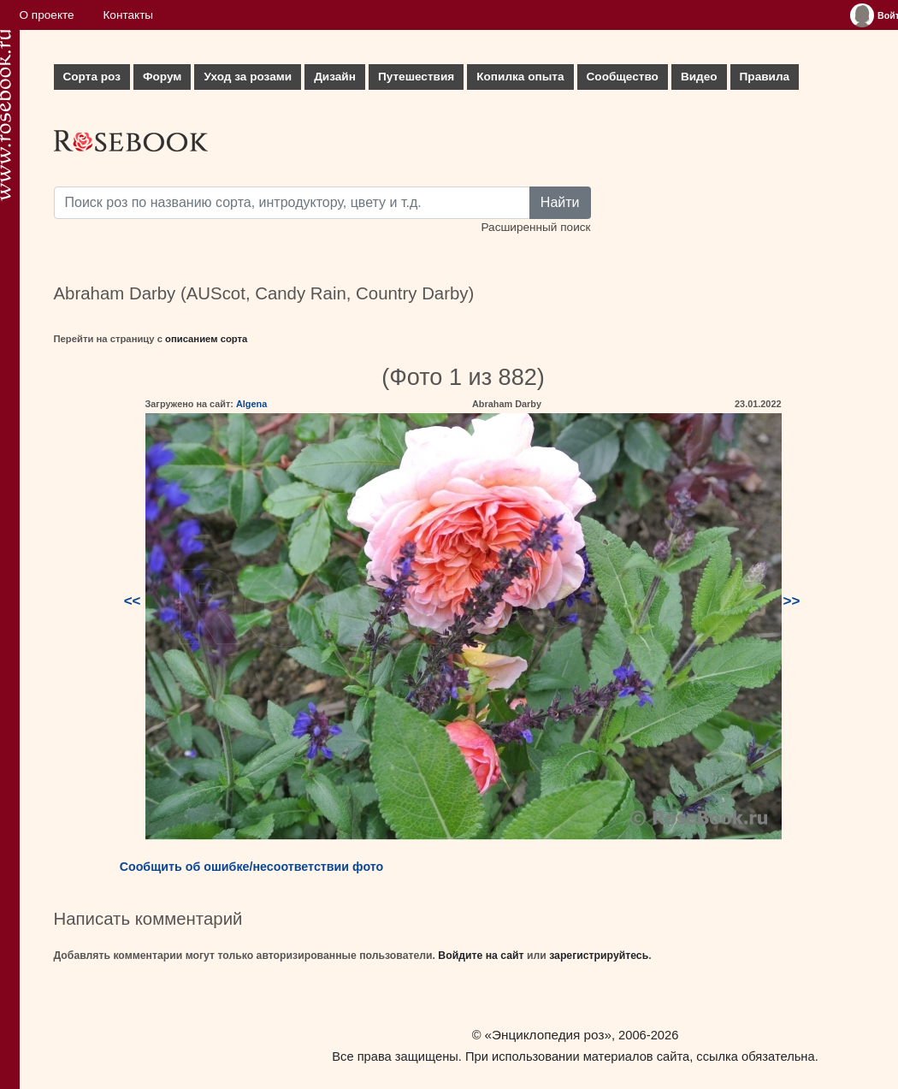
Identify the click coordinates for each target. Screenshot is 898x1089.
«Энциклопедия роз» (548, 1034)
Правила (765, 76)
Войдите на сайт (480, 956)
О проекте (47, 15)
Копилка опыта (520, 76)
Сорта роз (92, 76)
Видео (699, 76)
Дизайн (335, 76)
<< (132, 601)
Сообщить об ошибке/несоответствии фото (252, 866)
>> (792, 601)
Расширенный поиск (535, 227)
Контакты (128, 15)
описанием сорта (206, 339)
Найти (560, 202)
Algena (251, 404)
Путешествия (416, 76)
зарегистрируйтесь (598, 956)
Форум (162, 76)
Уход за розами (248, 76)
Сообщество (623, 76)
